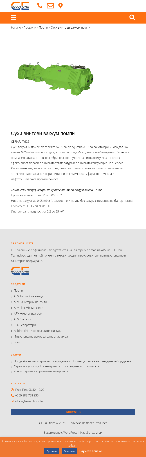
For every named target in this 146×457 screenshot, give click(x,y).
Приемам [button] (51, 451)
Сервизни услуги (25, 366)
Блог (17, 342)
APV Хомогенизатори (28, 313)
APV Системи (22, 319)
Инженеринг (49, 366)
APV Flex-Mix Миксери (28, 308)
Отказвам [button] (69, 451)
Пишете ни (73, 412)
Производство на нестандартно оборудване (101, 361)
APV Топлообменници (29, 296)
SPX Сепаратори (25, 325)
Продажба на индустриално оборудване (41, 361)
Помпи (43, 27)
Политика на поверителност (88, 423)
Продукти (30, 27)
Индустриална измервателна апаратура (41, 336)
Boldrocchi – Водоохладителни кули (38, 331)
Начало (16, 27)
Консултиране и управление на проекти (41, 371)
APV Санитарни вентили (30, 302)
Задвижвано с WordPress (61, 433)
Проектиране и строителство (81, 366)
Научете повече (90, 451)
